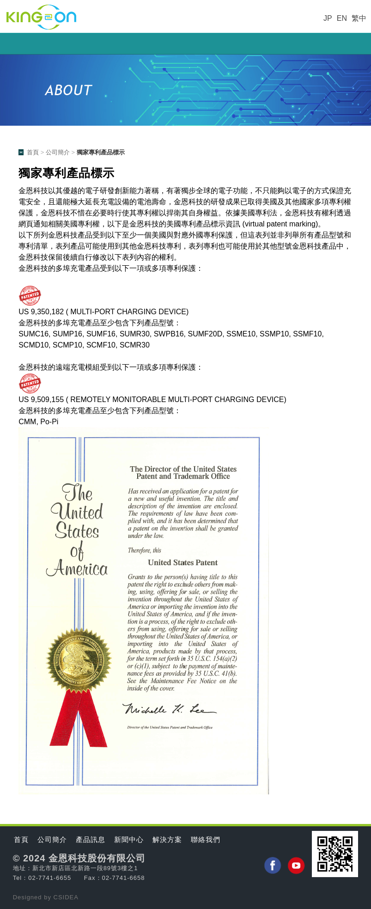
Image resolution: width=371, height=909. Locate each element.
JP (327, 18)
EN (342, 18)
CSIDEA (66, 897)
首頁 (33, 152)
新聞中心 (129, 839)
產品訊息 (90, 839)
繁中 (359, 18)
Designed (28, 897)
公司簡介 (58, 152)
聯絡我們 (205, 839)
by (48, 897)
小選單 (185, 44)
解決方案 (167, 839)
